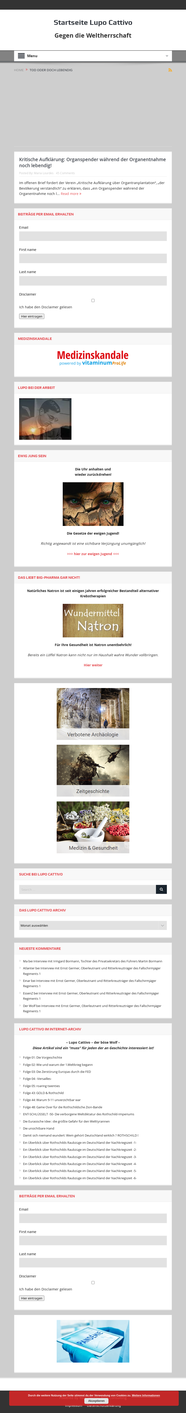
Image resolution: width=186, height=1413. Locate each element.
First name (27, 250)
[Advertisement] (93, 109)
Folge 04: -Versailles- (37, 1078)
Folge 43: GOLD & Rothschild (43, 1093)
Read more (71, 193)
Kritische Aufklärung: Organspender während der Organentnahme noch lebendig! (92, 162)
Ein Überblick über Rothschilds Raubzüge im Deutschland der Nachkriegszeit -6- (80, 1178)
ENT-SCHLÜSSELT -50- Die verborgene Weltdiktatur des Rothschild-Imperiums (78, 1114)
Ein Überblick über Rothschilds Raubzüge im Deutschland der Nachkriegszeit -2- (80, 1149)
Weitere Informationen (146, 1395)
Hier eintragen (31, 316)
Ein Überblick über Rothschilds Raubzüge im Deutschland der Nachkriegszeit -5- (80, 1171)
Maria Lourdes (44, 173)
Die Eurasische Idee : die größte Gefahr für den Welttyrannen (66, 1121)
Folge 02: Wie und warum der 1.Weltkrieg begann (58, 1064)
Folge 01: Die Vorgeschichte (42, 1057)
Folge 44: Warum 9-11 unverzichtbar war (52, 1100)
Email (23, 227)
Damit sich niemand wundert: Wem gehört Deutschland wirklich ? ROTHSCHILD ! (80, 1135)
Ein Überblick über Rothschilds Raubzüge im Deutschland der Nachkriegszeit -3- (80, 1157)
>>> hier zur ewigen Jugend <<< (93, 553)
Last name (27, 272)
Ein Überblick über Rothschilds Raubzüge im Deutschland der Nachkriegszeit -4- (80, 1164)
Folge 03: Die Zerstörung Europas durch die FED (57, 1071)
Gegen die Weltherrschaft (93, 35)
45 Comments (65, 173)
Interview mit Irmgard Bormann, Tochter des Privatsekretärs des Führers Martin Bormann (97, 961)
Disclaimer (27, 294)
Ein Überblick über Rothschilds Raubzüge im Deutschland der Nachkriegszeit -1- (80, 1142)
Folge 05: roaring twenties (41, 1086)
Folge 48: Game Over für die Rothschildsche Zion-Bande (62, 1107)
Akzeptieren (96, 1401)
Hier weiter (93, 665)
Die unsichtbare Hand (38, 1128)
